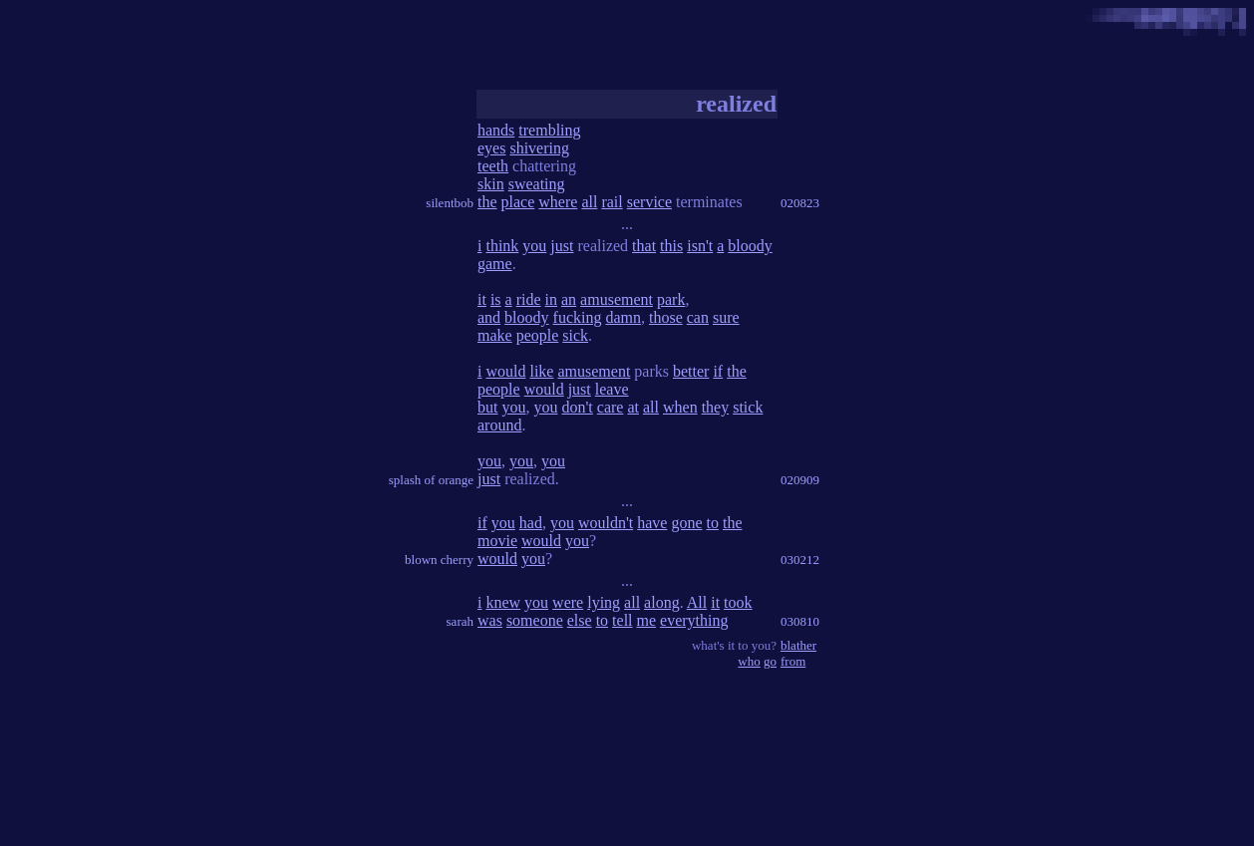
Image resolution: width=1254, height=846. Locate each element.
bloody (750, 245)
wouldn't (605, 522)
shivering (539, 148)
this (671, 245)
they (716, 407)
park (671, 299)
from (793, 661)
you (534, 245)
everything (694, 620)
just (561, 245)
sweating (536, 183)
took (738, 602)
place (518, 201)
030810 (800, 621)
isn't (700, 245)
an (568, 299)
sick (575, 335)
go (770, 661)
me (647, 620)
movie (497, 540)
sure (726, 317)
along (662, 602)
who (749, 661)
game (494, 263)
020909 (800, 479)
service (649, 201)
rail (611, 201)
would (505, 371)
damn (623, 317)
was (489, 620)
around (499, 425)
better (691, 371)
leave (612, 389)
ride (528, 299)
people (537, 335)
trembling (549, 130)
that (644, 245)
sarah (460, 621)
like (541, 371)
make (494, 335)
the (487, 201)
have (652, 522)
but (487, 407)
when (680, 407)
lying (603, 602)
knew (502, 602)
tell (622, 620)
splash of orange (431, 479)
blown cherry (439, 559)
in (551, 299)
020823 (800, 202)
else (579, 620)
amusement (616, 299)
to (713, 522)
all (589, 201)
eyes (491, 148)
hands (495, 130)
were (567, 602)
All (697, 602)
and (488, 317)
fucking (577, 317)
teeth (492, 165)
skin (490, 183)
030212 (800, 559)
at (633, 407)
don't (576, 407)
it (481, 299)
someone (534, 620)
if (718, 371)
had (530, 522)
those (666, 317)
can (698, 317)
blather (798, 645)
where (557, 201)
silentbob (449, 202)
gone (686, 522)
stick (748, 407)
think (501, 245)
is (495, 299)
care (610, 407)
